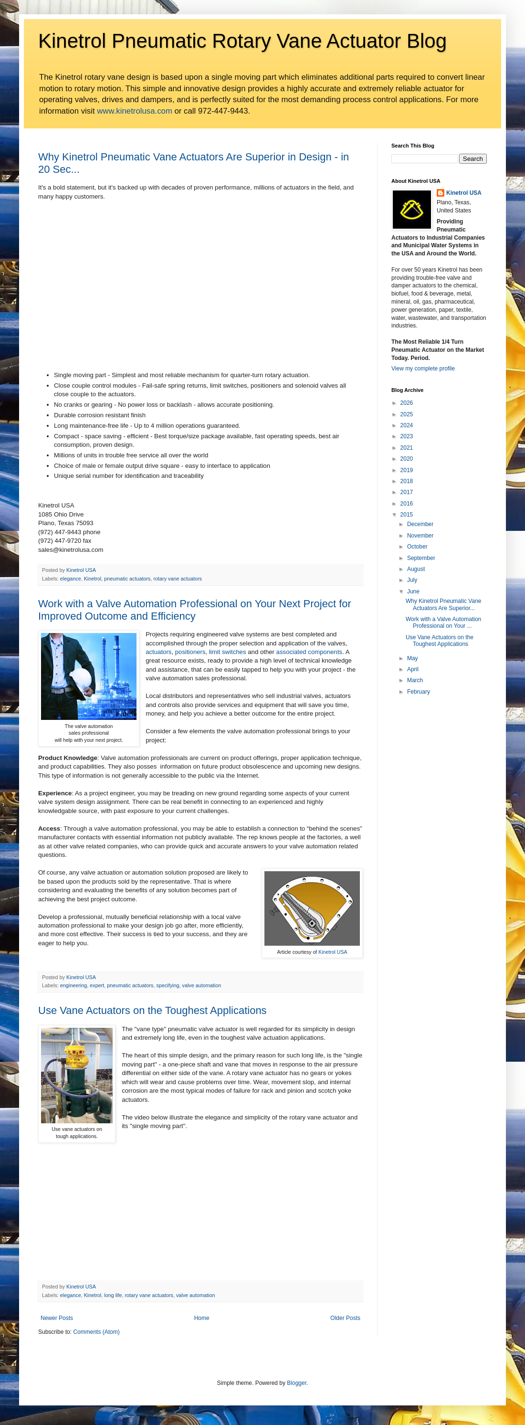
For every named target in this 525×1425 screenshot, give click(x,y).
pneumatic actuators (127, 578)
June (413, 591)
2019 (406, 470)
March (415, 680)
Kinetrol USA (332, 952)
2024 (406, 425)
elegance (70, 578)
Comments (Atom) (96, 1332)
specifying (168, 985)
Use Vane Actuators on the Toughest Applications (152, 1010)
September (421, 558)
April (413, 669)
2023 (406, 436)
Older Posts (345, 1318)
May (412, 658)
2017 (406, 492)
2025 (406, 414)
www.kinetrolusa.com (134, 111)
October (417, 546)
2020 (406, 458)
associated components (309, 651)
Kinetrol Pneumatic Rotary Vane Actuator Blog (242, 41)
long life (113, 1295)
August (416, 569)
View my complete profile (423, 368)
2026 (406, 403)
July (412, 580)
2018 (406, 481)
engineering (73, 985)
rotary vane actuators (178, 578)
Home (202, 1318)
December (420, 524)
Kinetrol (93, 578)
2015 (406, 514)
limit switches (227, 651)
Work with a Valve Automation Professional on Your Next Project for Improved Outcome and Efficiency (194, 610)
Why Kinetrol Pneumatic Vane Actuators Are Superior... (444, 604)
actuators (158, 651)
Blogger (296, 1383)
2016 (406, 503)
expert (97, 985)
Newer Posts (57, 1318)
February (418, 691)
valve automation (201, 985)
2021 (406, 447)
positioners (190, 651)
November (420, 535)
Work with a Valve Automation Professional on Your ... (443, 622)
